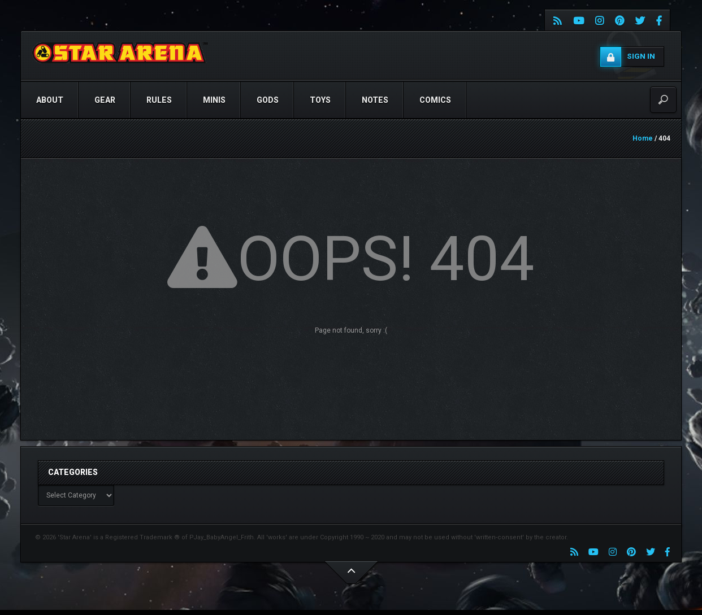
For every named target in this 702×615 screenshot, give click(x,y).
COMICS (435, 99)
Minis (214, 99)
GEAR (104, 99)
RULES (159, 99)
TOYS (320, 99)
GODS (268, 99)
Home (642, 138)
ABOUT (49, 99)
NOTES (375, 99)
